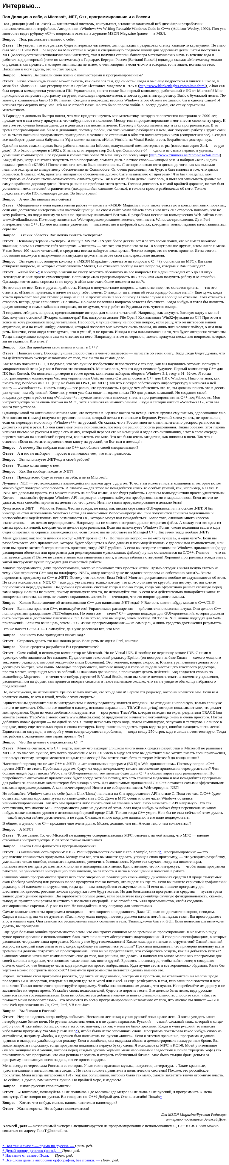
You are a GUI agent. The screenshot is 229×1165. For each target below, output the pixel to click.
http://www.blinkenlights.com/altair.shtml (172, 86)
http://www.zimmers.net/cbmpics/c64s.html (185, 155)
